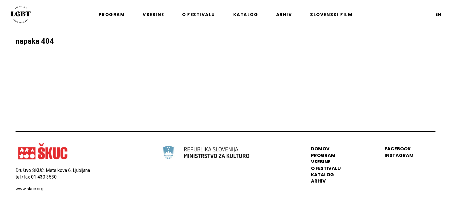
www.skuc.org (29, 188)
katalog (322, 174)
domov (320, 149)
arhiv (318, 181)
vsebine (320, 161)
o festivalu (326, 168)
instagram (399, 155)
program (323, 155)
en (438, 14)
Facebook (398, 149)
